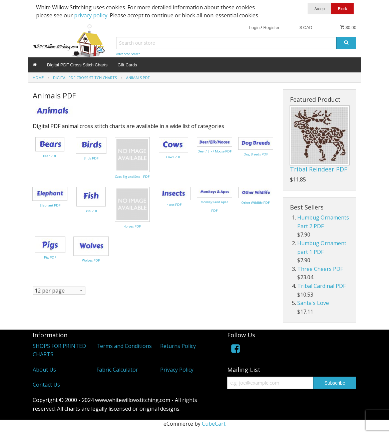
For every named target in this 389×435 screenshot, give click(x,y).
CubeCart (214, 423)
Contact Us (46, 384)
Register (271, 27)
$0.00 (348, 27)
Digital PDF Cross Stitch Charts (77, 64)
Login (254, 27)
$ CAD (306, 27)
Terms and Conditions (124, 346)
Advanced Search (128, 54)
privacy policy (90, 15)
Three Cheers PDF (320, 269)
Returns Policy (178, 346)
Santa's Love (313, 303)
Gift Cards (127, 64)
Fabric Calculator (117, 369)
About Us (44, 369)
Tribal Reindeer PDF (318, 169)
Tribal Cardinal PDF (321, 286)
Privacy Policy (176, 369)
